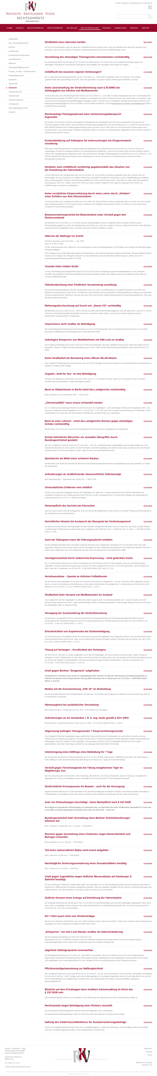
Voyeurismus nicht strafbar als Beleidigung (70, 324)
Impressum (125, 3)
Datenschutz (148, 3)
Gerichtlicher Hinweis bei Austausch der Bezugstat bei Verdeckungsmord (87, 521)
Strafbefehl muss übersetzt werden (65, 42)
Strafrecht (13, 88)
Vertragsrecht (14, 104)
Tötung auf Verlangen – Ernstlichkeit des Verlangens (75, 649)
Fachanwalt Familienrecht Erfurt (62, 1071)
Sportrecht (13, 80)
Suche (150, 1055)
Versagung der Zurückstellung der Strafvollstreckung (76, 613)
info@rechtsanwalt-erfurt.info (20, 1067)
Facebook (150, 7)
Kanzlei (20, 28)
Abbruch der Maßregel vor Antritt (64, 236)
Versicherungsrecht (16, 100)
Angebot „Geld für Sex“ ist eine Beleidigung (70, 373)
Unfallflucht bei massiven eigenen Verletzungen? (73, 71)
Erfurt (145, 28)
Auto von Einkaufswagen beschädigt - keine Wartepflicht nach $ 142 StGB (88, 802)
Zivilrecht (12, 112)
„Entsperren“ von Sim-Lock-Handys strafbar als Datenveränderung (84, 931)
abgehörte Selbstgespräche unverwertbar (69, 950)
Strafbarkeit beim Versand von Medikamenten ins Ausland (78, 594)
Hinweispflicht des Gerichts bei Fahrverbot (70, 505)
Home (9, 28)
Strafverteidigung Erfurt (116, 1071)
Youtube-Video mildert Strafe (61, 266)
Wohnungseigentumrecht (18, 108)
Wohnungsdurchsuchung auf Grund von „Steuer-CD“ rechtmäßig (83, 305)
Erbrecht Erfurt (84, 1074)
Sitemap (149, 1052)
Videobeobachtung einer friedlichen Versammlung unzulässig (81, 284)
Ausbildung (120, 28)
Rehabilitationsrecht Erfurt (24, 1071)
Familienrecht (14, 51)
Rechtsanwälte (35, 28)
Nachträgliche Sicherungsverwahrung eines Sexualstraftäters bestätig (86, 863)
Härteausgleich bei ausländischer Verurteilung (72, 704)
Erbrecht (12, 47)
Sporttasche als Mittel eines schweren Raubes (72, 458)
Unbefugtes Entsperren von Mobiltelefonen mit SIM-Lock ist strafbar (84, 339)
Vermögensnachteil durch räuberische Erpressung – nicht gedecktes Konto (89, 558)
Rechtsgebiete (55, 28)
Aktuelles (71, 28)
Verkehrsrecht (14, 96)
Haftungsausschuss (136, 3)
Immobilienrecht (15, 59)
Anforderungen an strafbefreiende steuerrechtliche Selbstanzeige (83, 474)
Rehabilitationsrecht (16, 76)
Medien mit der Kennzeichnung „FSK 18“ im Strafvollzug (78, 689)
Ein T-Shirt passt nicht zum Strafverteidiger (70, 916)
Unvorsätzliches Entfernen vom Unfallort (68, 487)
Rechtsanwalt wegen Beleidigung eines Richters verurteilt (78, 1005)
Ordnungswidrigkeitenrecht (19, 67)
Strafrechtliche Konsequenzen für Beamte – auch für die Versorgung (84, 786)
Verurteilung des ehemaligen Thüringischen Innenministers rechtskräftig (87, 57)
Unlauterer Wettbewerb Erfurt (81, 1071)
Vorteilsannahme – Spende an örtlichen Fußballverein (76, 576)
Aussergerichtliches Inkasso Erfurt (134, 1071)
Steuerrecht (13, 84)
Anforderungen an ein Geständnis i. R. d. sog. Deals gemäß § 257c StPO (87, 718)
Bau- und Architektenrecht (18, 43)
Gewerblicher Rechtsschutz (19, 55)
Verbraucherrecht (15, 92)
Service (134, 28)
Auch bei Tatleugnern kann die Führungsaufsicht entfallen (78, 539)
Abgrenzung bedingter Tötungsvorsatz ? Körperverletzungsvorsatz (84, 731)
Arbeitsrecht (13, 39)
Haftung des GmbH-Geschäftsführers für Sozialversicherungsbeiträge (85, 1022)
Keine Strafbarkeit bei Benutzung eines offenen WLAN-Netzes (81, 358)
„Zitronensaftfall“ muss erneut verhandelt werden (74, 402)
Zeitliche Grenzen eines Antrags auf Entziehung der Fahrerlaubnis (83, 897)
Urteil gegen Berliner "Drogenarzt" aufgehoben (72, 670)
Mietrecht (12, 63)
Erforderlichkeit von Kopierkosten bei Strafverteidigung (77, 631)
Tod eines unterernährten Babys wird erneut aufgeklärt (77, 850)
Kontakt (117, 3)
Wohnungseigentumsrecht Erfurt (42, 1071)
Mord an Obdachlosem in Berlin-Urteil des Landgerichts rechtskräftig (85, 389)
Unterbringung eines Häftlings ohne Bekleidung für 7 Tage (79, 752)
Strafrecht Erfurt (11, 1071)
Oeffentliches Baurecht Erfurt (99, 1071)
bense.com (148, 1065)
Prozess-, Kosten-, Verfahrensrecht (22, 71)
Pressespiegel (110, 33)
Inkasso (107, 28)
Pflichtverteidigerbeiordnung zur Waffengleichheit (74, 968)
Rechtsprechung (90, 28)
